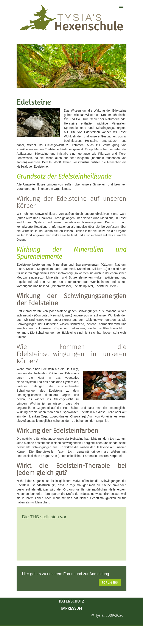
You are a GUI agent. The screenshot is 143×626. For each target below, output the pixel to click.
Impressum (71, 608)
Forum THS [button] (110, 582)
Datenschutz (71, 601)
